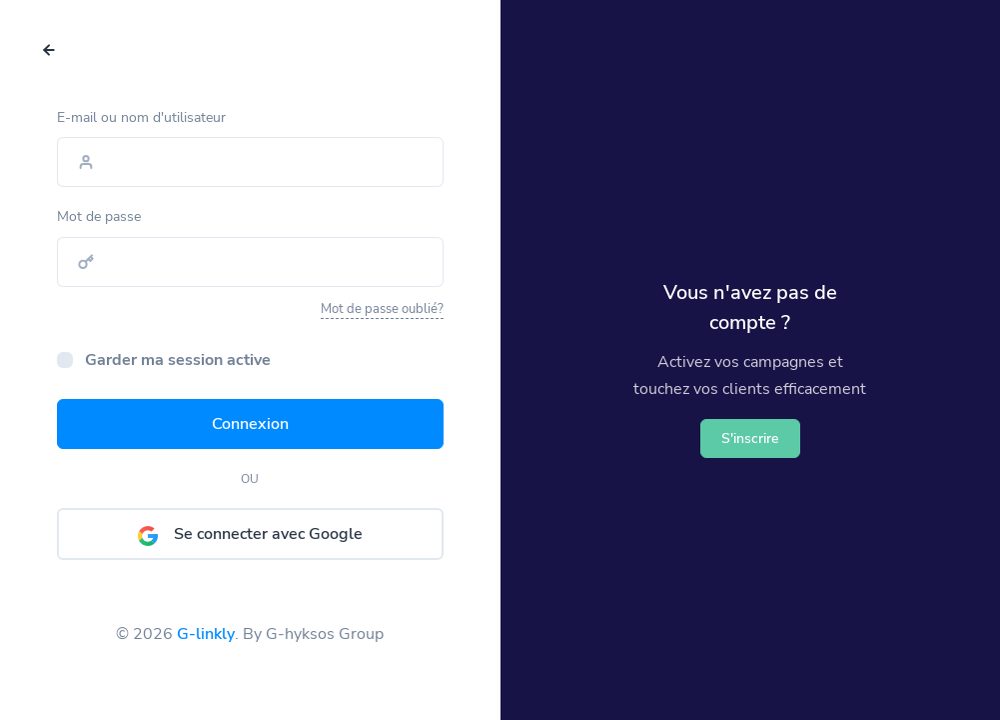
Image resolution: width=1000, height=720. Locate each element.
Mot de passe (99, 219)
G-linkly (206, 632)
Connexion (250, 427)
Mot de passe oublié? (382, 312)
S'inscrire (750, 438)
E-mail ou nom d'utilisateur (141, 119)
